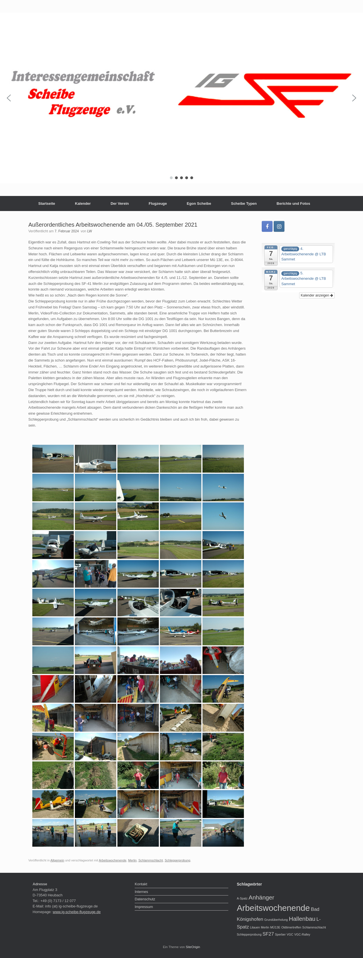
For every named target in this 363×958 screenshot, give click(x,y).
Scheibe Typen (244, 203)
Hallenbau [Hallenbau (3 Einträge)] (302, 918)
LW (89, 231)
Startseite (46, 203)
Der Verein (120, 203)
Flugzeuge (158, 203)
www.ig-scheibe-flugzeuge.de (77, 912)
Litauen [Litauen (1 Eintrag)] (255, 927)
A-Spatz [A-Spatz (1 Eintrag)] (242, 898)
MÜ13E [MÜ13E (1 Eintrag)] (275, 927)
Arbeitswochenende (112, 860)
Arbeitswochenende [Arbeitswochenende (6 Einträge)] (273, 908)
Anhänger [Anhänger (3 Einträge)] (261, 897)
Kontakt (141, 884)
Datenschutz (145, 899)
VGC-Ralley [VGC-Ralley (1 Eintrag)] (302, 934)
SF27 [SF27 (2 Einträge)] (268, 934)
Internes (141, 892)
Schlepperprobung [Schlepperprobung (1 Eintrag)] (249, 934)
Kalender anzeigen (317, 295)
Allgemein (57, 860)
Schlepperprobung (177, 860)
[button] (8, 98)
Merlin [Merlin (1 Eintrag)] (265, 927)
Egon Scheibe (199, 203)
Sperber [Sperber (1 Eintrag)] (280, 934)
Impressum (144, 907)
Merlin (132, 860)
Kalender (83, 203)
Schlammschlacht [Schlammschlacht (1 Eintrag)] (314, 927)
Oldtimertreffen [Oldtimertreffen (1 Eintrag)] (291, 927)
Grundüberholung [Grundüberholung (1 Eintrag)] (276, 919)
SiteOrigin (193, 947)
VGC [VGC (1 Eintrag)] (290, 934)
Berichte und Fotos (293, 203)
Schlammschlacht (150, 860)
